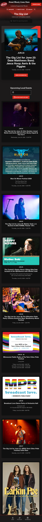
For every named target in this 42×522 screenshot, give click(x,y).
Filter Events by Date (21, 97)
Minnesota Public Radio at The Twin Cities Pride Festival (21, 358)
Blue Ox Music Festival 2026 (21, 179)
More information (21, 75)
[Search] (34, 9)
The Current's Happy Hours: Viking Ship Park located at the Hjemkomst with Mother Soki (21, 270)
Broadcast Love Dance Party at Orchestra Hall (21, 403)
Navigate (10, 9)
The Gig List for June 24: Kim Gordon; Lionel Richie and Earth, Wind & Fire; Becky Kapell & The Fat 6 (21, 133)
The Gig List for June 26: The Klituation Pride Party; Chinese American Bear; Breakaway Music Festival (21, 318)
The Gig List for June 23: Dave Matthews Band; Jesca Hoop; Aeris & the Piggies (21, 62)
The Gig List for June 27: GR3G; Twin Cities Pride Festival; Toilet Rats (21, 449)
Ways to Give (20, 9)
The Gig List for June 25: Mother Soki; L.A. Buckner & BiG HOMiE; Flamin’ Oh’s (21, 225)
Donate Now (36, 4)
